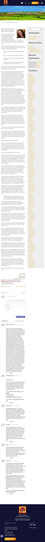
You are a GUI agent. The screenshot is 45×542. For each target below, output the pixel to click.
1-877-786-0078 (9, 532)
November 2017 (32, 202)
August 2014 (31, 251)
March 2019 (31, 182)
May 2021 (30, 149)
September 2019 (32, 174)
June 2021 (31, 147)
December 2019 (32, 170)
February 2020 (31, 168)
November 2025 (32, 80)
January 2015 (31, 245)
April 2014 (31, 256)
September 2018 (32, 189)
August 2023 (31, 115)
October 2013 (31, 264)
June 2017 (31, 208)
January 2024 (31, 108)
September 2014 (32, 250)
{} (21, 300)
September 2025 (32, 83)
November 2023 (32, 111)
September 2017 (32, 204)
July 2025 (30, 85)
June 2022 (31, 132)
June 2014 (31, 254)
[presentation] (18, 312)
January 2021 (31, 154)
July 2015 (30, 237)
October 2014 (31, 249)
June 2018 (31, 193)
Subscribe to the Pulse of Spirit (35, 36)
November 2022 (32, 126)
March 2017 (31, 212)
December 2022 (32, 125)
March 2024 (31, 106)
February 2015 (31, 244)
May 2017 (30, 209)
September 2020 (32, 159)
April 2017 (30, 211)
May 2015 (30, 240)
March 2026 (31, 75)
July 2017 (30, 207)
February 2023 (31, 122)
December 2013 (32, 261)
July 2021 (30, 146)
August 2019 (31, 175)
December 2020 (32, 155)
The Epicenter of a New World (34, 50)
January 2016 (31, 230)
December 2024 (32, 94)
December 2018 (32, 185)
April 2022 (31, 135)
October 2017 (31, 203)
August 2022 (31, 130)
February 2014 (31, 259)
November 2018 (32, 187)
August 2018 (31, 190)
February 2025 (31, 92)
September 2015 (32, 235)
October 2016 (31, 218)
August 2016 (31, 221)
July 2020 (30, 161)
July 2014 (30, 253)
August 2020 (31, 160)
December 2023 (32, 109)
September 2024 (32, 98)
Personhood (31, 46)
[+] (22, 300)
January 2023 (31, 123)
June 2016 (31, 223)
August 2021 (31, 145)
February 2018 (31, 198)
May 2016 (30, 225)
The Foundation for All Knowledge (35, 51)
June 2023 (31, 117)
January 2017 (31, 215)
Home (3, 22)
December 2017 (32, 201)
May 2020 (31, 164)
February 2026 (31, 76)
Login (23, 292)
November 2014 (32, 248)
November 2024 (32, 95)
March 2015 (31, 242)
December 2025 (32, 79)
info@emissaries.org (10, 535)
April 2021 (30, 150)
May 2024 (30, 103)
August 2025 (31, 84)
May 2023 (30, 118)
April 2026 (31, 74)
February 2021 (31, 153)
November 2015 (32, 232)
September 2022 (32, 128)
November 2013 (32, 263)
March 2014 (31, 258)
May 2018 (30, 194)
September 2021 (32, 144)
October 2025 (31, 82)
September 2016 (32, 220)
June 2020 (31, 163)
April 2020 (31, 165)
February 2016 (31, 228)
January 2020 (31, 169)
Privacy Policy (32, 527)
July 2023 (30, 116)
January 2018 (31, 199)
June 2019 (31, 178)
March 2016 (31, 227)
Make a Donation (32, 39)
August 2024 (31, 99)
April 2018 (31, 196)
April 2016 (31, 226)
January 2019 (31, 184)
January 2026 (31, 78)
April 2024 (31, 104)
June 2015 (31, 239)
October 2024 (31, 97)
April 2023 (31, 120)
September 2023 (32, 113)
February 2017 (31, 213)
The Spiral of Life (32, 47)
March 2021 (31, 151)
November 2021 (32, 141)
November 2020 (32, 156)
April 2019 (31, 180)
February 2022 (31, 137)
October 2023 (31, 112)
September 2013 (32, 265)
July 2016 (30, 222)
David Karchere (8, 282)
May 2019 (30, 179)
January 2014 (31, 260)
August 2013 (31, 267)
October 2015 (31, 234)
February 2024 (31, 107)
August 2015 (31, 236)
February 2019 (31, 183)
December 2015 (32, 231)
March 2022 (31, 136)
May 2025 (30, 88)
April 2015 (31, 241)
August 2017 (31, 206)
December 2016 (32, 216)
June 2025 (31, 87)
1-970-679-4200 (9, 533)
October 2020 (31, 158)
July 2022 (30, 131)
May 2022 (30, 134)
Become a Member (32, 38)
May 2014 (30, 255)
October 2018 (31, 188)
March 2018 (31, 197)
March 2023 (31, 121)
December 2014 (32, 246)
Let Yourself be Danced (33, 49)
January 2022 (31, 139)
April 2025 (31, 89)
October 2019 (31, 173)
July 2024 (30, 101)
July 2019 (30, 177)
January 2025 (31, 93)
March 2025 (31, 90)
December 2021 (32, 140)
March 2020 (31, 166)
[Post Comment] (20, 317)
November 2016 (32, 217)
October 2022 (31, 127)
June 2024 (31, 102)
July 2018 (30, 192)
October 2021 (31, 142)
